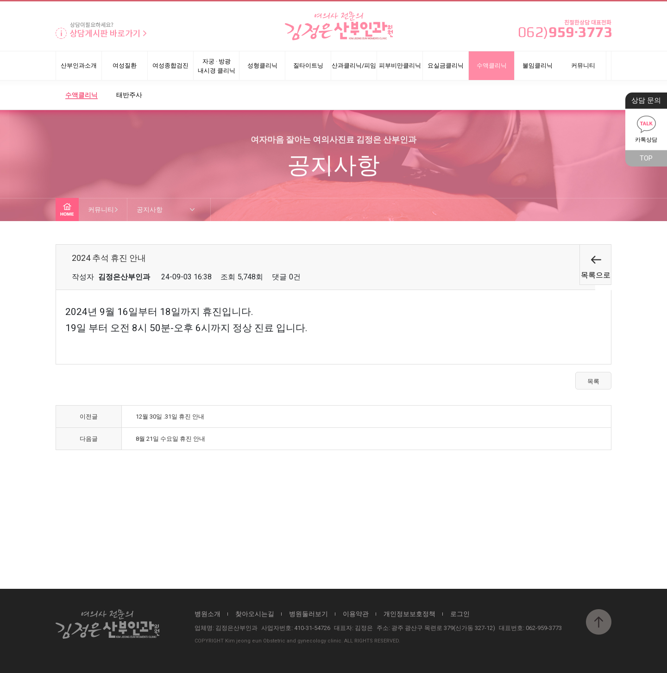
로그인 (460, 613)
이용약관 (356, 613)
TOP (646, 158)
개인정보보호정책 (409, 613)
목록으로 (595, 275)
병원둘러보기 (308, 613)
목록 (593, 381)
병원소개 (207, 613)
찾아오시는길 (254, 613)
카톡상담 (646, 128)
